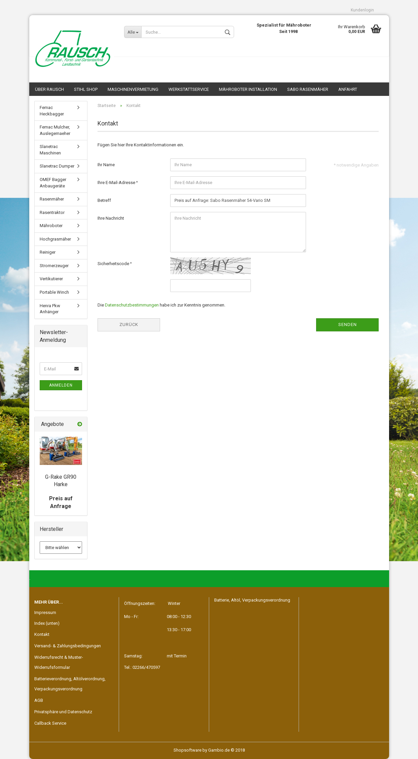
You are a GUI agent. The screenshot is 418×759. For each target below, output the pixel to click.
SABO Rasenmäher (307, 89)
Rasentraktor (52, 212)
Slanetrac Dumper (57, 166)
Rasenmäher (52, 199)
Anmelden (61, 385)
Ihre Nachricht (111, 218)
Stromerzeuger (54, 265)
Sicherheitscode (114, 263)
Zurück (128, 324)
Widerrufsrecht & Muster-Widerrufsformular (58, 662)
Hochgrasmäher (55, 239)
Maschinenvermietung (133, 89)
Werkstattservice (188, 89)
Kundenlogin (362, 10)
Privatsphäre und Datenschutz (63, 711)
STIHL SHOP (86, 89)
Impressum (45, 612)
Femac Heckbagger (52, 110)
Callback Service (50, 723)
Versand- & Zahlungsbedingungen (67, 645)
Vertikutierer (51, 278)
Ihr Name (106, 164)
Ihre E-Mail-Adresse (117, 182)
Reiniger (47, 252)
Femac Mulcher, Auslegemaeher (55, 130)
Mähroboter (51, 225)
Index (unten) (47, 623)
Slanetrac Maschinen (50, 149)
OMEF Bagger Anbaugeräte (53, 182)
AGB (38, 700)
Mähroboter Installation (248, 89)
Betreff (104, 200)
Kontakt (41, 634)
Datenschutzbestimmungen (132, 305)
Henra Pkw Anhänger (50, 309)
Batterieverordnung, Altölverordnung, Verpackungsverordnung (70, 683)
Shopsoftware (187, 750)
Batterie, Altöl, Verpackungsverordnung (252, 600)
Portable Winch (54, 292)
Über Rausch (49, 89)
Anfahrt (347, 89)
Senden (347, 324)
